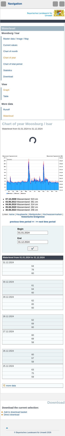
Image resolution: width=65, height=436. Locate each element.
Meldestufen (35, 214)
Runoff (6, 109)
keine (11, 214)
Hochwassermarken (52, 214)
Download (8, 76)
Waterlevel (8, 116)
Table (5, 96)
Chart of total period (12, 64)
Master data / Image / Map (16, 39)
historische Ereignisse (32, 217)
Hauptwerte (21, 214)
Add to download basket (15, 412)
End (19, 238)
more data (11, 385)
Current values (10, 45)
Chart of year (9, 58)
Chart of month (10, 51)
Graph (6, 90)
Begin (20, 229)
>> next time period (45, 222)
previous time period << (22, 222)
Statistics (7, 70)
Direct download (11, 414)
